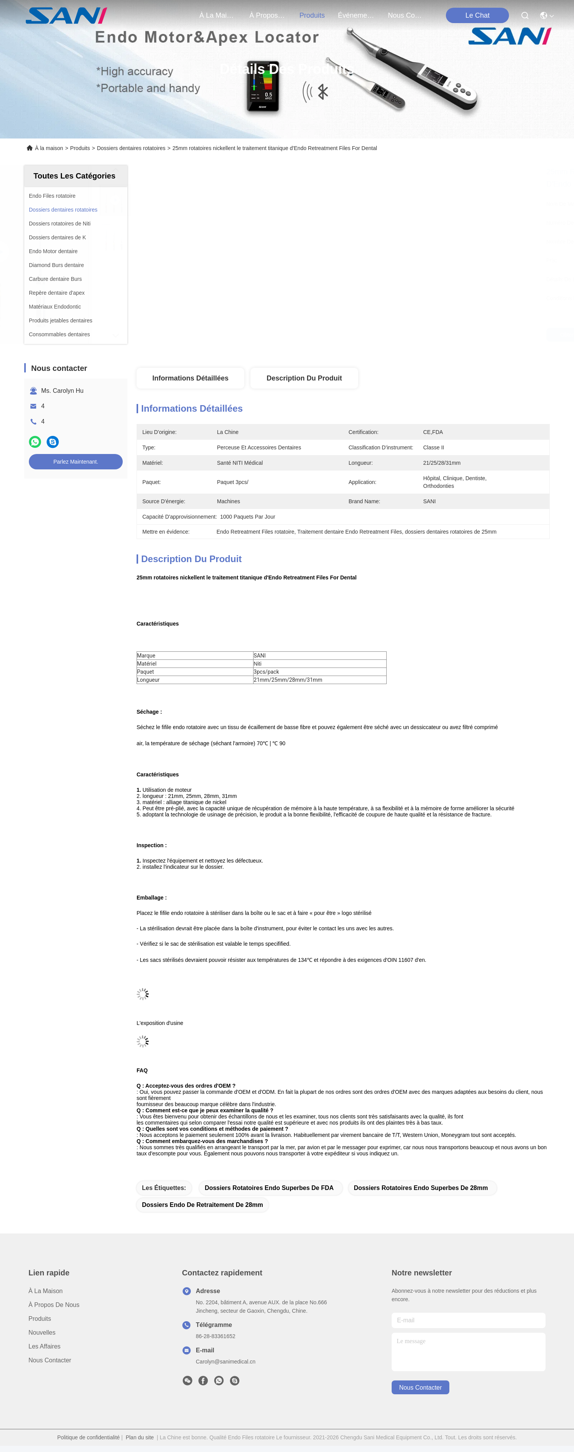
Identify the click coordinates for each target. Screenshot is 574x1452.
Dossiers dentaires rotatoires (131, 148)
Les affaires (44, 1346)
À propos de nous (267, 15)
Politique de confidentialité (88, 1437)
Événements (356, 15)
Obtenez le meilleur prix (409, 334)
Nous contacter (49, 1360)
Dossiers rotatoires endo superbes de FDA (269, 1188)
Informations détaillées (190, 378)
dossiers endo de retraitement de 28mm (202, 1205)
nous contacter (406, 15)
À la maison (217, 15)
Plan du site (140, 1437)
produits (312, 15)
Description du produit (304, 378)
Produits (80, 148)
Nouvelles (41, 1332)
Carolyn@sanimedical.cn (225, 1362)
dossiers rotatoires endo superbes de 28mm (421, 1188)
